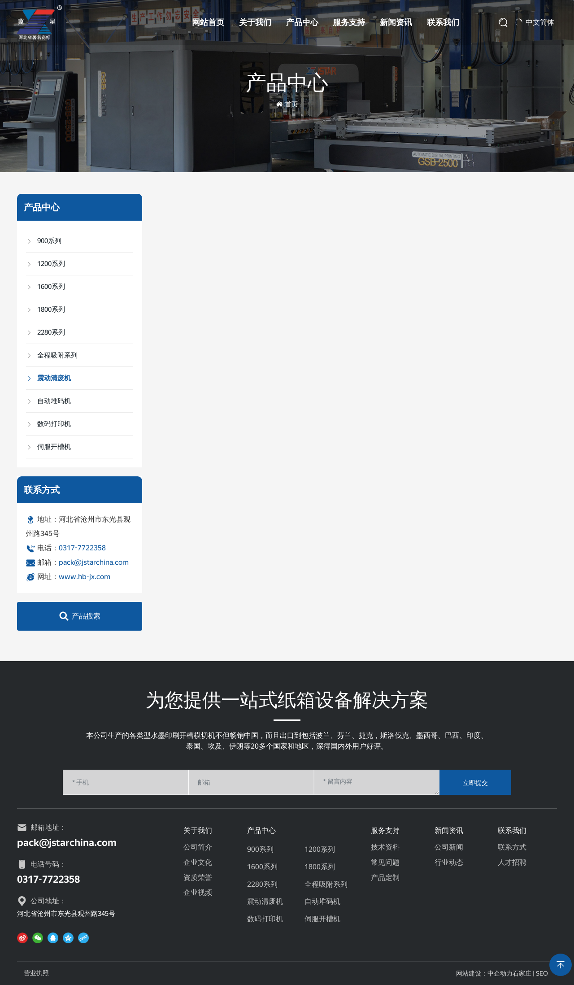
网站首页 (208, 22)
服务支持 (349, 22)
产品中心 (302, 22)
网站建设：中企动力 (484, 973)
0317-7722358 (82, 548)
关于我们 (255, 22)
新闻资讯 (396, 22)
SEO (542, 973)
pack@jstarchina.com (94, 562)
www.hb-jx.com (84, 576)
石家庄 (522, 973)
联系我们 (443, 22)
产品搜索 (86, 616)
